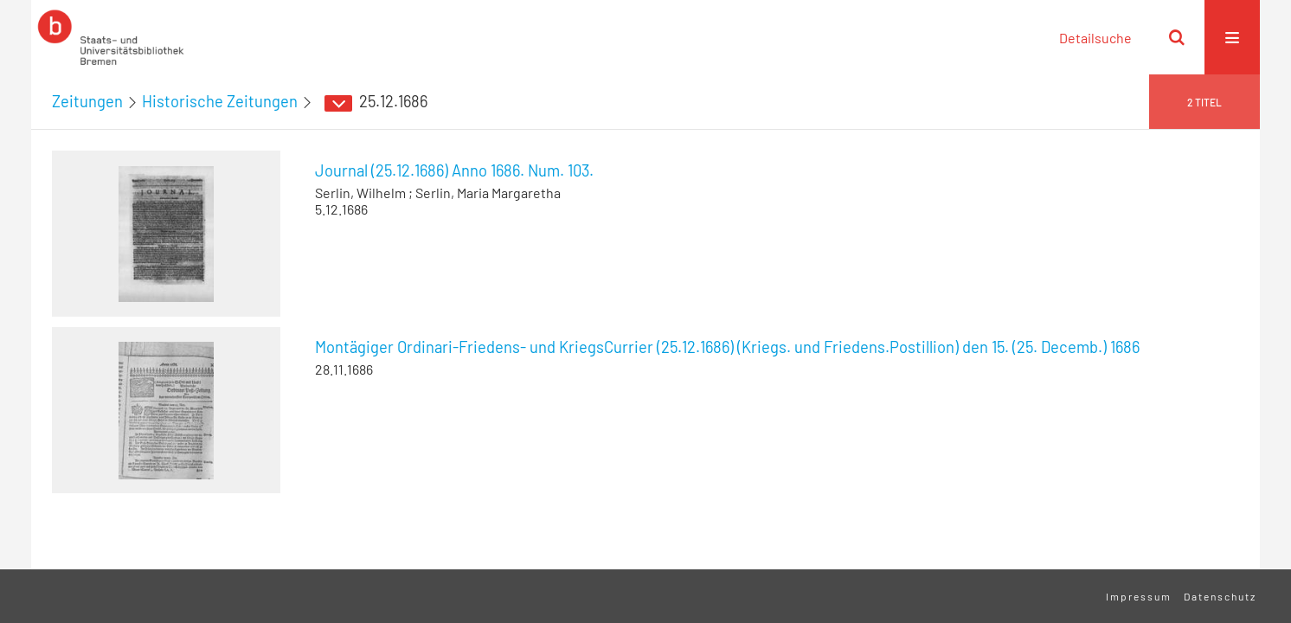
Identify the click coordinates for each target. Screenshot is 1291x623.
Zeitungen (87, 101)
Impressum (1139, 596)
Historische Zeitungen (220, 101)
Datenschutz (1220, 596)
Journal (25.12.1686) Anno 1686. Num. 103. (454, 170)
